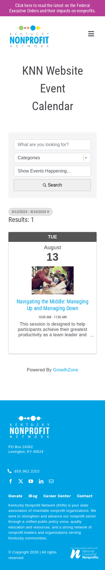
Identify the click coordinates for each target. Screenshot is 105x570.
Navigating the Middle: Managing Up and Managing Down (52, 305)
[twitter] (20, 481)
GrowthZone (65, 369)
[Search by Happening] (52, 171)
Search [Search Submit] (52, 185)
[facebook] (10, 481)
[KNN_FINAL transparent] (29, 26)
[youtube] (31, 481)
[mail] (51, 481)
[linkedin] (41, 481)
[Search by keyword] (52, 144)
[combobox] (52, 158)
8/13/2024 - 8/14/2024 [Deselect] (30, 212)
